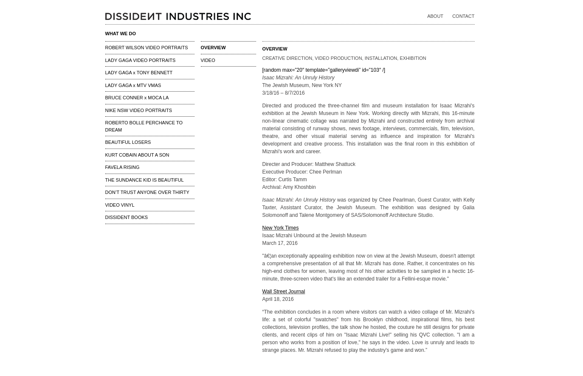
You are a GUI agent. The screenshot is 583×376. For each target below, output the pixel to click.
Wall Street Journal (283, 292)
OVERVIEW (213, 47)
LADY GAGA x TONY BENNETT (139, 72)
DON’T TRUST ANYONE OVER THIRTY (147, 192)
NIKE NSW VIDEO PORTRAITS (138, 110)
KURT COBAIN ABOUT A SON (137, 154)
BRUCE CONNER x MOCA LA (137, 97)
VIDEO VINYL (120, 205)
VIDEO (208, 60)
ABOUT (435, 16)
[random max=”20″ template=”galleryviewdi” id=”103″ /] (324, 70)
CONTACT (463, 16)
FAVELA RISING (122, 167)
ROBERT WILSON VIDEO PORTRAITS (146, 47)
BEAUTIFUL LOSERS (128, 142)
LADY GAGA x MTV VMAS (133, 85)
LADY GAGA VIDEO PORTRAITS (140, 60)
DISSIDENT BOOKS (126, 217)
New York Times (280, 228)
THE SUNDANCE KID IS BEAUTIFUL (144, 179)
